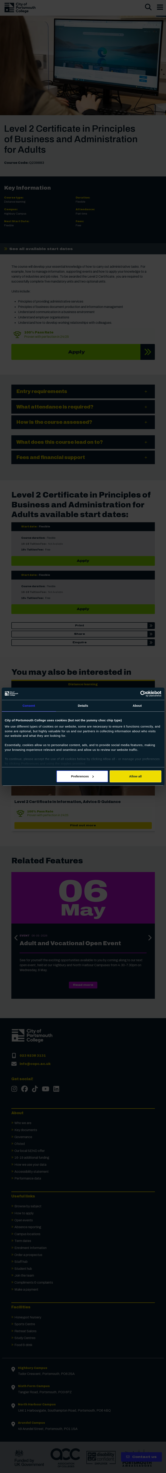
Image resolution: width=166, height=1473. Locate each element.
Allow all (135, 776)
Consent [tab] (28, 705)
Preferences (82, 776)
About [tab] (137, 705)
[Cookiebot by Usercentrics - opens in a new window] (143, 694)
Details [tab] (83, 705)
